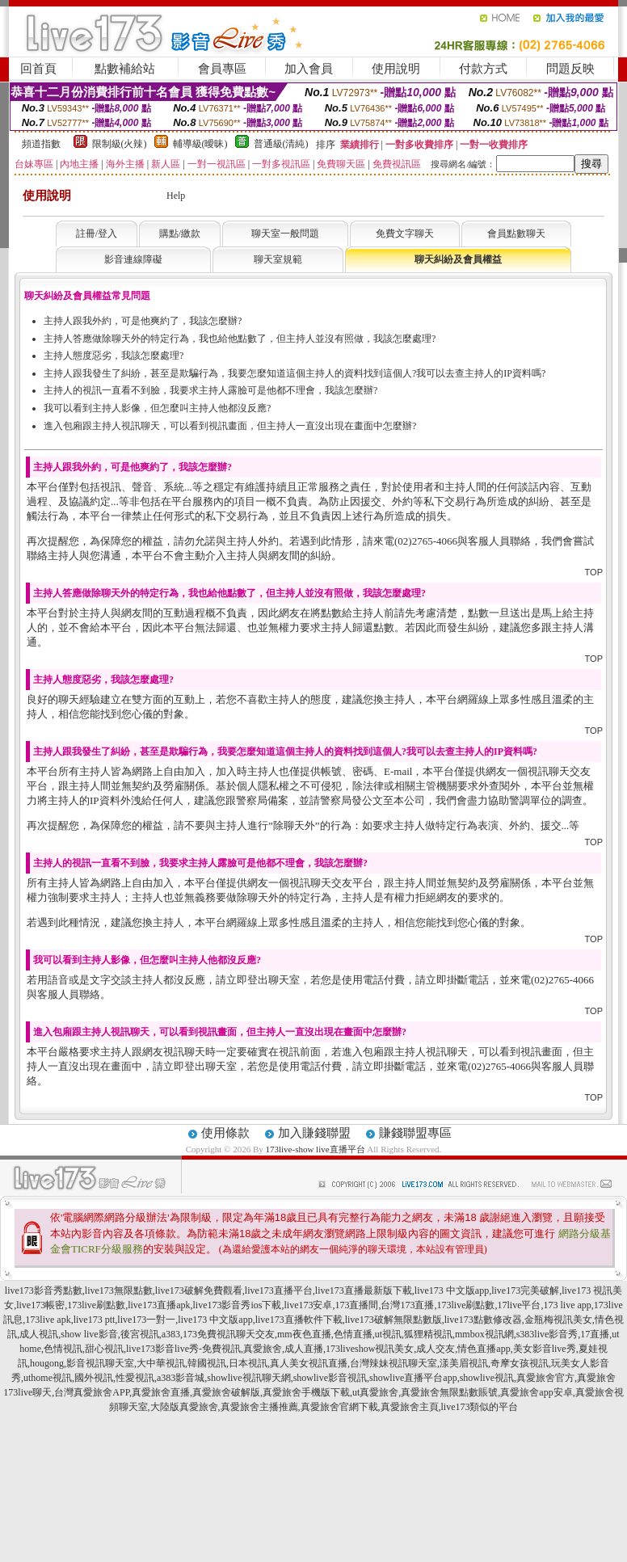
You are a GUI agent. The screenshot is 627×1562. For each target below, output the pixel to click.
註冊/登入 (96, 233)
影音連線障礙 (133, 259)
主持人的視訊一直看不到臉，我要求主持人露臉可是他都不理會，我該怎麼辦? (210, 390)
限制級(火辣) (119, 143)
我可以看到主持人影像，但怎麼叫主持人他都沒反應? (157, 408)
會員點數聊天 (516, 233)
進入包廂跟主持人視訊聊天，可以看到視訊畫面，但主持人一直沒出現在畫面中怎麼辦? (230, 426)
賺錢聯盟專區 (415, 1132)
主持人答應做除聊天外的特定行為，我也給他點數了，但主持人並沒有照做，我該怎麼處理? (240, 338)
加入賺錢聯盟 (314, 1132)
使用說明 (396, 68)
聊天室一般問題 (285, 233)
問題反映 (570, 68)
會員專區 (222, 68)
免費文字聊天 (405, 233)
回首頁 (38, 68)
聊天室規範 (278, 259)
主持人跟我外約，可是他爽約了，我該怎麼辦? (143, 320)
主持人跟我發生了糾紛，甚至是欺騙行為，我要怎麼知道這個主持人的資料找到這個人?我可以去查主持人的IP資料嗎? (294, 373)
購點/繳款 (179, 233)
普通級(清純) (281, 143)
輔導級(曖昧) (200, 143)
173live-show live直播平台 (314, 1149)
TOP (594, 572)
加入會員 (308, 68)
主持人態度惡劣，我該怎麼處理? (113, 355)
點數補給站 (125, 68)
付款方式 (483, 68)
